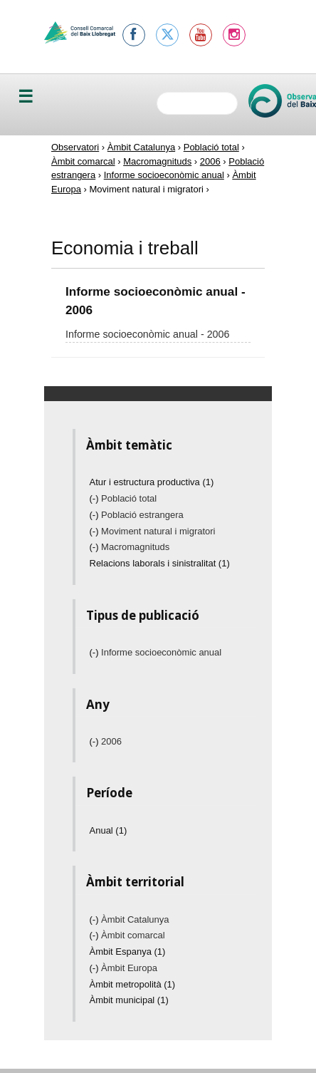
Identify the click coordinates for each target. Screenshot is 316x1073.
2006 (210, 161)
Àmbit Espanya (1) (128, 951)
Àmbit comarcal (83, 161)
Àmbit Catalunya (141, 147)
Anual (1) (108, 830)
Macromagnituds (157, 161)
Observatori (75, 147)
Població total (211, 147)
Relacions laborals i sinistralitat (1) (160, 563)
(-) (96, 498)
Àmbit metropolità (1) (133, 984)
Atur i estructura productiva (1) (152, 482)
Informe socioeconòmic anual (164, 175)
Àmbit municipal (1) (129, 1000)
